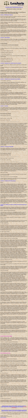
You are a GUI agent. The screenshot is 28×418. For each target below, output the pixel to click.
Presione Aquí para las (4, 406)
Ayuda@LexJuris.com (3, 417)
